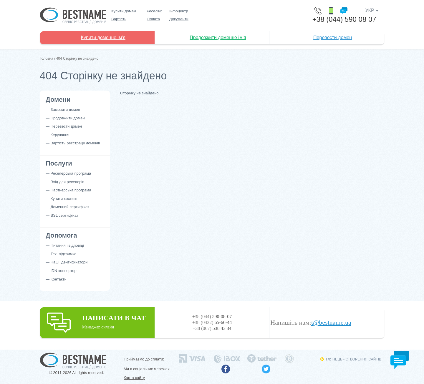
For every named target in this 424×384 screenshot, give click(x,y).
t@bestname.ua (331, 322)
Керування (60, 135)
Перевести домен (332, 37)
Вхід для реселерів (68, 182)
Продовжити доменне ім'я (218, 37)
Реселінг (154, 11)
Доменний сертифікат (70, 207)
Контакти (59, 279)
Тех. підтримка (64, 254)
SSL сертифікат (64, 215)
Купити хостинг (64, 198)
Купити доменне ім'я (103, 37)
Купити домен (123, 11)
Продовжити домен (68, 118)
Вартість (118, 19)
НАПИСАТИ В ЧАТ (97, 321)
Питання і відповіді (67, 245)
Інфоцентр (178, 11)
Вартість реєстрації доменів (75, 143)
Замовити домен (65, 109)
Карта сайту (134, 377)
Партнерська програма (71, 190)
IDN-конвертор (64, 270)
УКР (371, 10)
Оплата (153, 19)
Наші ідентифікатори (69, 262)
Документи (178, 19)
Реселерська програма (71, 173)
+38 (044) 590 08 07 (344, 19)
